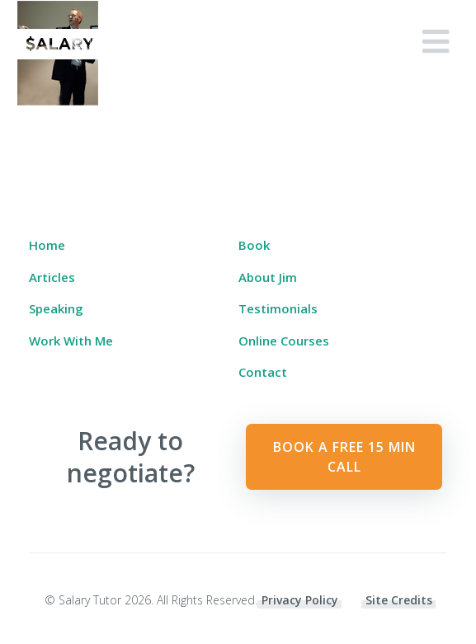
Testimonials (278, 308)
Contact (262, 372)
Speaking (56, 308)
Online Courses (283, 340)
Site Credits (398, 600)
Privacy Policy (300, 600)
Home (47, 245)
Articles (52, 277)
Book (254, 245)
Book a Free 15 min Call (344, 457)
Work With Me (71, 340)
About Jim (267, 277)
